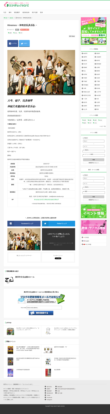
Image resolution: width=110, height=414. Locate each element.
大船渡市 (98, 57)
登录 (41, 12)
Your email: (24, 307)
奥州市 (11, 17)
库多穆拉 (85, 85)
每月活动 (49, 386)
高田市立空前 (87, 95)
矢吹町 (98, 78)
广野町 (98, 81)
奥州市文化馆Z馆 (25, 29)
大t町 (84, 88)
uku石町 (98, 95)
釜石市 (85, 102)
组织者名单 (26, 12)
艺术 (21, 33)
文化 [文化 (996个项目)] (101, 120)
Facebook (49, 397)
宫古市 (85, 64)
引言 (4, 12)
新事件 (48, 388)
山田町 (98, 67)
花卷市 (98, 53)
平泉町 (85, 81)
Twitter (48, 395)
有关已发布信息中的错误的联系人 (66, 388)
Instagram (49, 399)
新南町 (98, 85)
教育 (11, 33)
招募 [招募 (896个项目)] (90, 120)
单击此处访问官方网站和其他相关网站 (45, 199)
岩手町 (85, 74)
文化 (16, 33)
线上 (84, 71)
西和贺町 (98, 64)
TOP (5, 17)
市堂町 (85, 78)
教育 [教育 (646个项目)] (96, 120)
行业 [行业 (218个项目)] (96, 123)
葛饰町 (85, 67)
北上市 (85, 109)
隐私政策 (59, 386)
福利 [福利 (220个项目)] (85, 123)
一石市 (85, 99)
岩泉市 (98, 74)
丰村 (97, 99)
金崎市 (85, 105)
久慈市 (98, 102)
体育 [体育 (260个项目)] (85, 120)
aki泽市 (85, 53)
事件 (10, 12)
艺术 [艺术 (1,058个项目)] (90, 123)
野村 (97, 109)
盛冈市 (85, 60)
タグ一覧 (103, 126)
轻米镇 (98, 88)
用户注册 (34, 12)
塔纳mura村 (86, 92)
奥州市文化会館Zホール (25, 277)
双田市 (98, 105)
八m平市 (98, 92)
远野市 (85, 57)
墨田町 (98, 71)
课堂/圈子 (17, 12)
